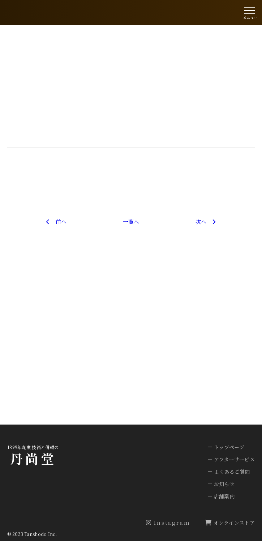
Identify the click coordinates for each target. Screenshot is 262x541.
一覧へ (131, 221)
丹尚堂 (33, 458)
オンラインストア (230, 522)
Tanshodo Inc (40, 534)
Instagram (168, 522)
